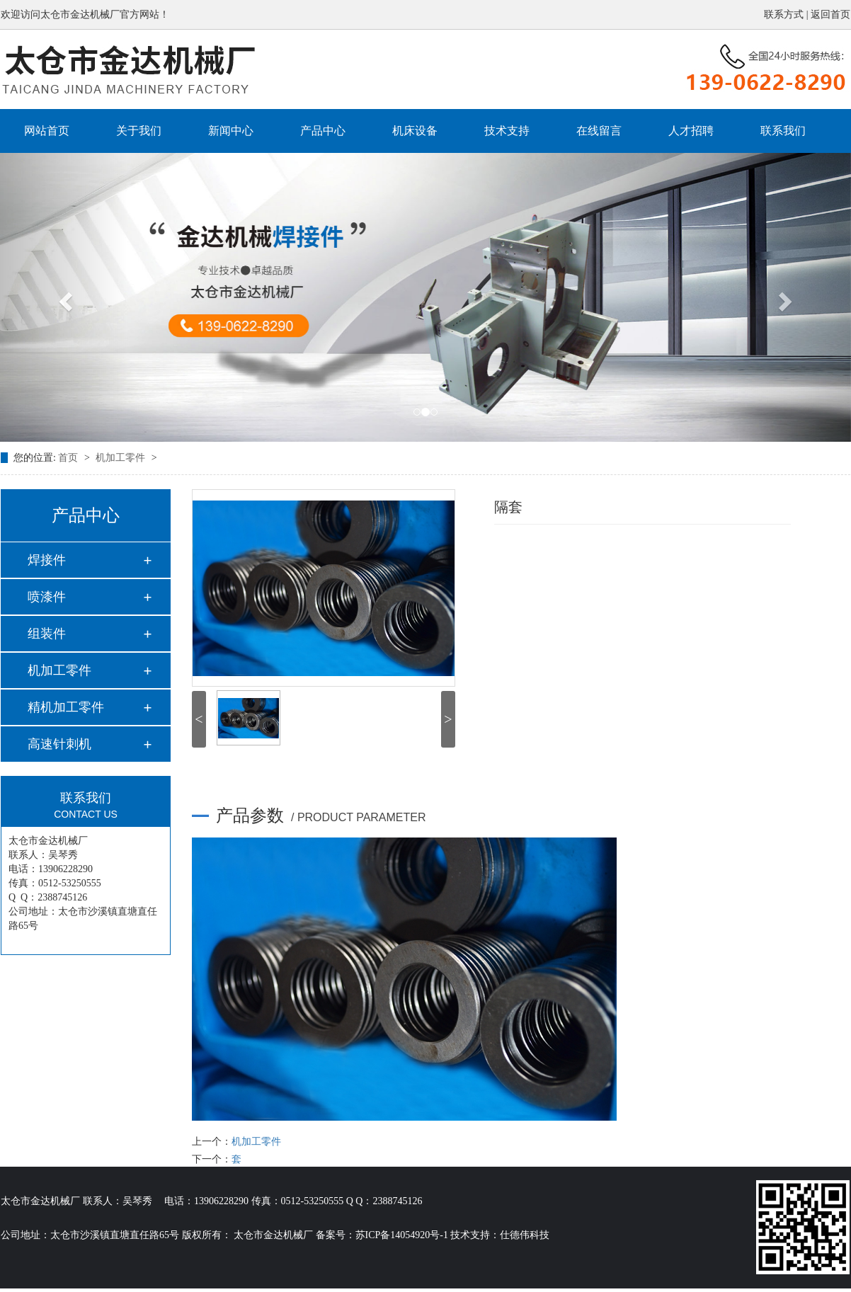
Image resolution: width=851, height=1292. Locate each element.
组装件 (47, 634)
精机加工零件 (66, 707)
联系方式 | (787, 14)
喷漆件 (47, 597)
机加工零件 (122, 457)
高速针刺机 (59, 744)
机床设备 (415, 131)
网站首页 (46, 131)
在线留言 (599, 131)
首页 (69, 457)
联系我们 (783, 131)
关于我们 (138, 131)
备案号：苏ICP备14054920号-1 (382, 1235)
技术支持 (507, 131)
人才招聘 (691, 131)
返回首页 (830, 14)
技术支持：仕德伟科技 (499, 1235)
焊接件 (47, 560)
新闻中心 (230, 131)
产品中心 (322, 131)
